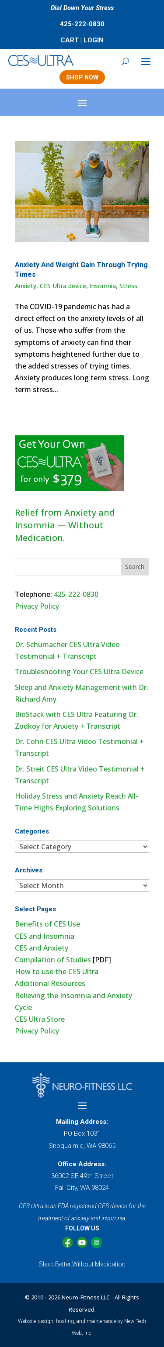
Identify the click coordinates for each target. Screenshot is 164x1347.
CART (69, 40)
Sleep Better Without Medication (82, 1264)
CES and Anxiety (41, 948)
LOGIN (94, 40)
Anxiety (25, 286)
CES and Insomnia (44, 936)
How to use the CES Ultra (56, 971)
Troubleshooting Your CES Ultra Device (79, 671)
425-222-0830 (82, 24)
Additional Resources (50, 983)
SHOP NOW (82, 77)
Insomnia (103, 286)
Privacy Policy (37, 606)
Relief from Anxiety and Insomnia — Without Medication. (65, 525)
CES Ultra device (63, 286)
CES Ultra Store (40, 1019)
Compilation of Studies (53, 960)
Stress (128, 286)
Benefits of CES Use (47, 924)
